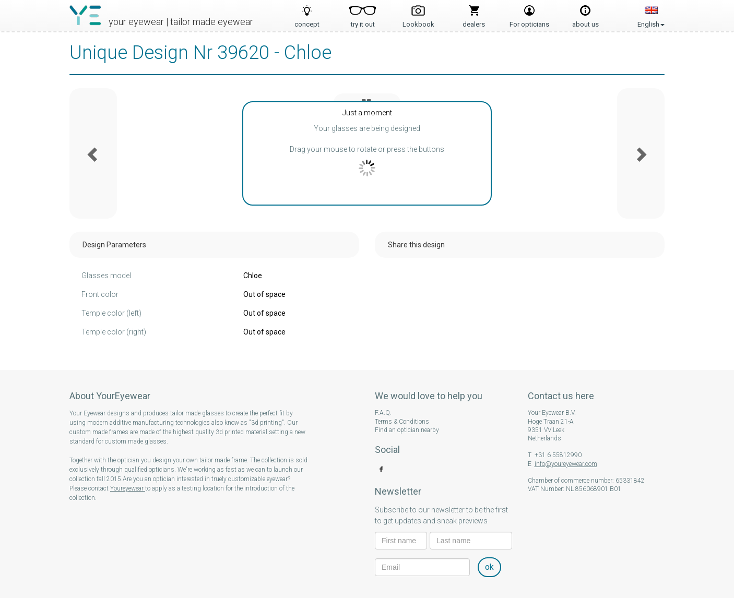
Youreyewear (127, 488)
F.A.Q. (383, 412)
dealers (474, 21)
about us (585, 21)
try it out (363, 21)
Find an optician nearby (407, 430)
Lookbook (418, 21)
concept (306, 21)
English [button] (651, 12)
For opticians (529, 21)
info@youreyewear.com (566, 464)
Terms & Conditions (402, 421)
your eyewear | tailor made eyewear (181, 21)
